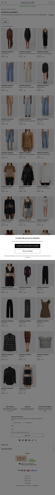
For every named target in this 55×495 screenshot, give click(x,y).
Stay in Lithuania (27, 251)
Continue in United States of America (27, 246)
